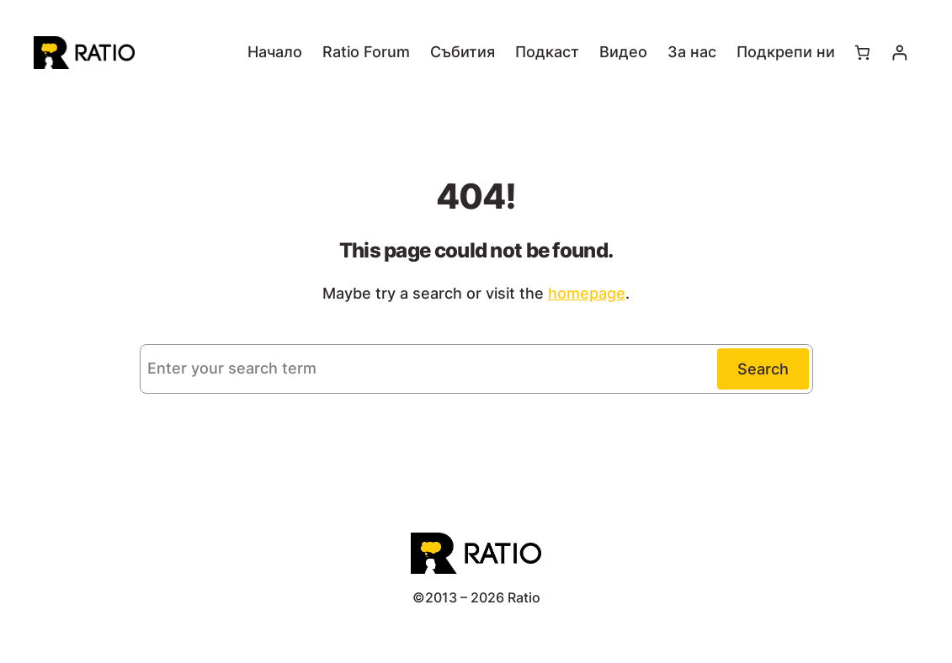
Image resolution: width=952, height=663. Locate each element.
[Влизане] (899, 53)
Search (763, 369)
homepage (586, 293)
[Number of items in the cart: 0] (862, 53)
